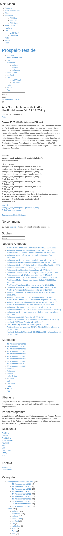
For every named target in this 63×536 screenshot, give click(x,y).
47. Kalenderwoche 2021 (16, 354)
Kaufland (8, 28)
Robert (4, 117)
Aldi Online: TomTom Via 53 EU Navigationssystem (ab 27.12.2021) (33, 273)
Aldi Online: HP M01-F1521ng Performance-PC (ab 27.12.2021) (31, 287)
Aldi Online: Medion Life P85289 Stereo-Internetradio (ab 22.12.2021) (34, 310)
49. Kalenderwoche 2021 (16, 359)
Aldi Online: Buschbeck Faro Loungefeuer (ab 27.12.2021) (29, 270)
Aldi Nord (13, 18)
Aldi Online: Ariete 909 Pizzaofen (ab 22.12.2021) (26, 317)
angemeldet (14, 227)
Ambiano (9, 215)
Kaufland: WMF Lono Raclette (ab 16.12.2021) (25, 322)
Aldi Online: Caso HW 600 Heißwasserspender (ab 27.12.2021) (31, 253)
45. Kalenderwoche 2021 (16, 349)
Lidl (6, 30)
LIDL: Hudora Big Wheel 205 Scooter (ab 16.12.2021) (27, 325)
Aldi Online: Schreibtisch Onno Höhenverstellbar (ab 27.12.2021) (32, 263)
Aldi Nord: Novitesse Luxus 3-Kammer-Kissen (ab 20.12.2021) (31, 305)
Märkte (9, 509)
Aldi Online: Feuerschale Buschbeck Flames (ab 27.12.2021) (30, 250)
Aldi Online (14, 23)
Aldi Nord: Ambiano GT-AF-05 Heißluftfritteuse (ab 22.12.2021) (31, 300)
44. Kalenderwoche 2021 (16, 346)
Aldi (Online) (7, 438)
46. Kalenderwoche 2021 (16, 351)
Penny (7, 40)
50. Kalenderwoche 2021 (16, 361)
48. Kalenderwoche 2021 (16, 356)
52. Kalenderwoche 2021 (16, 366)
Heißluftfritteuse (19, 215)
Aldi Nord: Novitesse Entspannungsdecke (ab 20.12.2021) (29, 290)
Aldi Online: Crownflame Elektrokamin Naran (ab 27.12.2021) (30, 285)
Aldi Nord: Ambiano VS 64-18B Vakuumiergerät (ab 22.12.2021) (31, 248)
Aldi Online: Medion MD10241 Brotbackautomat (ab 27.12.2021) (32, 278)
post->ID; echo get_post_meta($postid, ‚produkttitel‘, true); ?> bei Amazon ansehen (20, 207)
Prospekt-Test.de (19, 50)
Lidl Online (14, 35)
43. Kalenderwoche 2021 (16, 344)
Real (7, 43)
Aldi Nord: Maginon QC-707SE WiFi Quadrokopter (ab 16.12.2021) (33, 320)
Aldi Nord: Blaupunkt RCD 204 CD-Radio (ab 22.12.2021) (29, 297)
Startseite (8, 8)
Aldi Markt (9, 16)
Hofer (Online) (7, 440)
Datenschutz (7, 470)
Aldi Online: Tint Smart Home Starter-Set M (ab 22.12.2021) (30, 307)
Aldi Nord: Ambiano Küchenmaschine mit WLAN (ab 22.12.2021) (32, 302)
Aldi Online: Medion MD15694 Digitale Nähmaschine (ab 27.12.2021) (33, 265)
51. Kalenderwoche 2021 (11, 99)
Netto (7, 38)
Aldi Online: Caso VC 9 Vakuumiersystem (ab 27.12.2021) (29, 275)
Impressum (6, 467)
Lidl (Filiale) (14, 33)
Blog (6, 13)
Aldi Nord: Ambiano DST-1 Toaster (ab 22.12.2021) (26, 268)
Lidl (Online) (6, 450)
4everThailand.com (12, 11)
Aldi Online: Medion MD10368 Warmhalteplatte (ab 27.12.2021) (31, 260)
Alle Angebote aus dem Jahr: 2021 (20, 482)
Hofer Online (10, 25)
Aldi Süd (13, 21)
